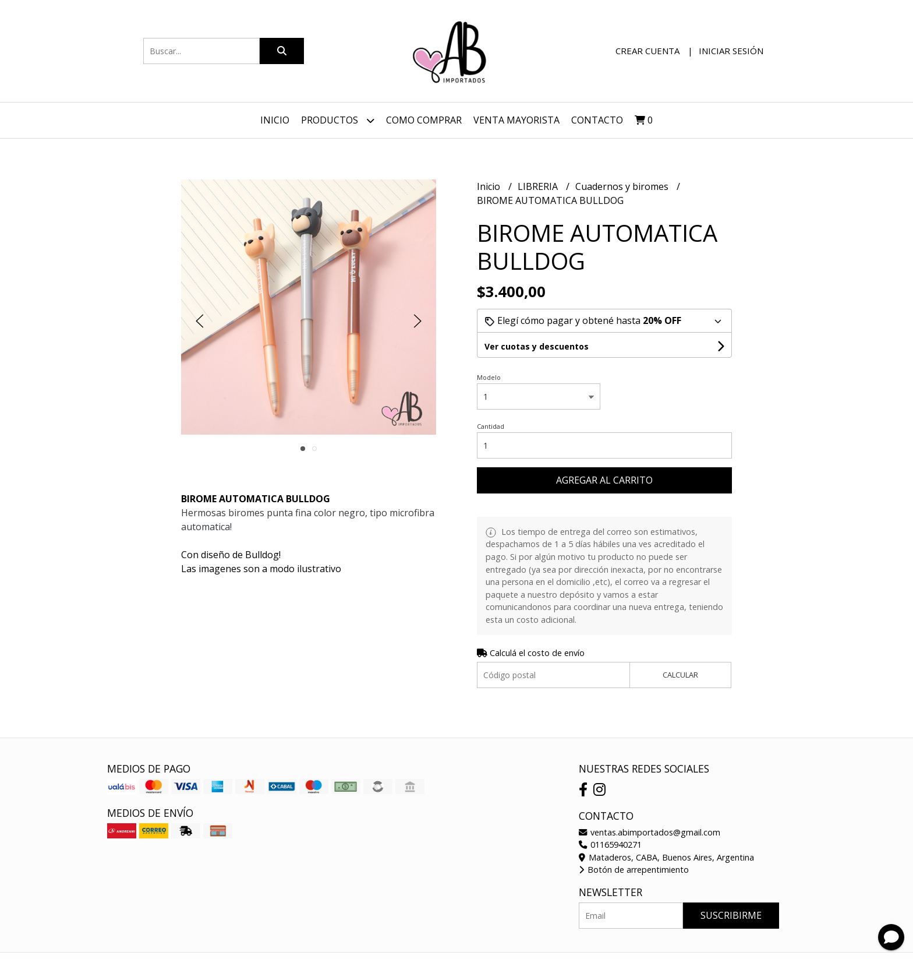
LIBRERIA (539, 186)
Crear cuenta (647, 51)
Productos (337, 120)
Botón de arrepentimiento (634, 869)
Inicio (274, 120)
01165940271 (610, 844)
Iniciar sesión (731, 51)
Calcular (680, 674)
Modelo (489, 377)
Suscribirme (731, 915)
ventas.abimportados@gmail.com (649, 832)
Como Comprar (424, 120)
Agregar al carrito (604, 480)
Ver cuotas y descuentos (536, 346)
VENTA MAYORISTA (516, 120)
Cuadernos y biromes (623, 186)
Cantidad (490, 426)
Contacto (597, 120)
